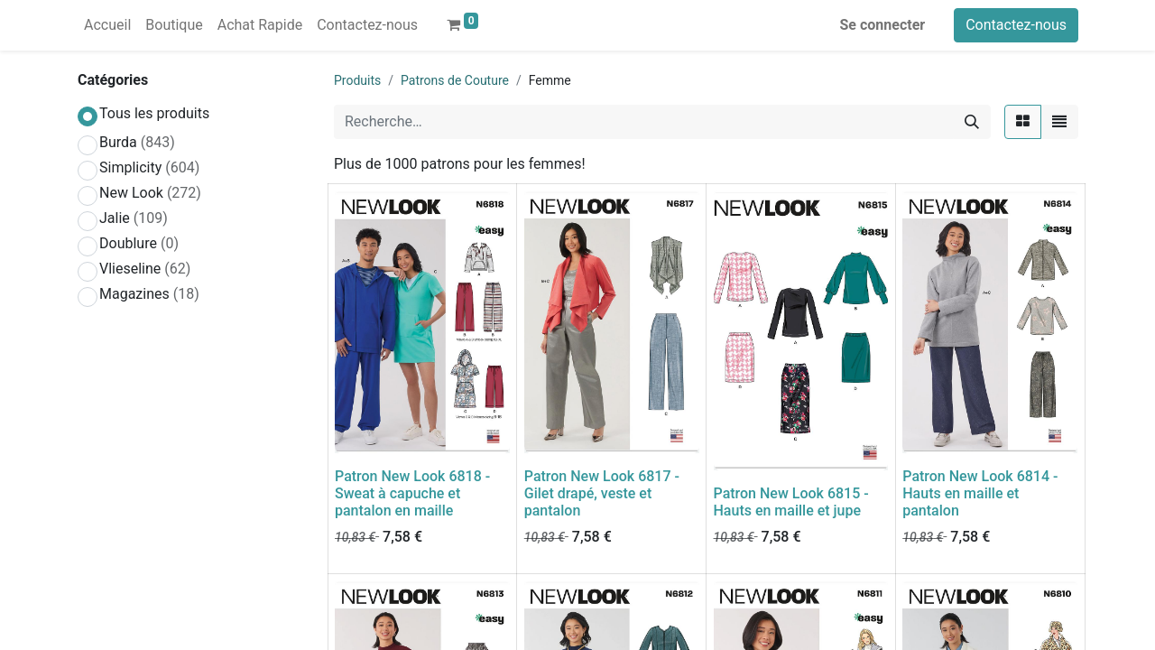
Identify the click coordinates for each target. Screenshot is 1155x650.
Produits (357, 80)
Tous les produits (154, 113)
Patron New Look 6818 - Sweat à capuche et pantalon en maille (412, 493)
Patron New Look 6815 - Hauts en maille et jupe (791, 502)
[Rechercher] (972, 122)
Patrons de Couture (455, 80)
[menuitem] (107, 25)
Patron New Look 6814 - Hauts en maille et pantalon (980, 493)
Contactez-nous (1016, 24)
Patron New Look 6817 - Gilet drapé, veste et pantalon (601, 493)
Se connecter (883, 24)
